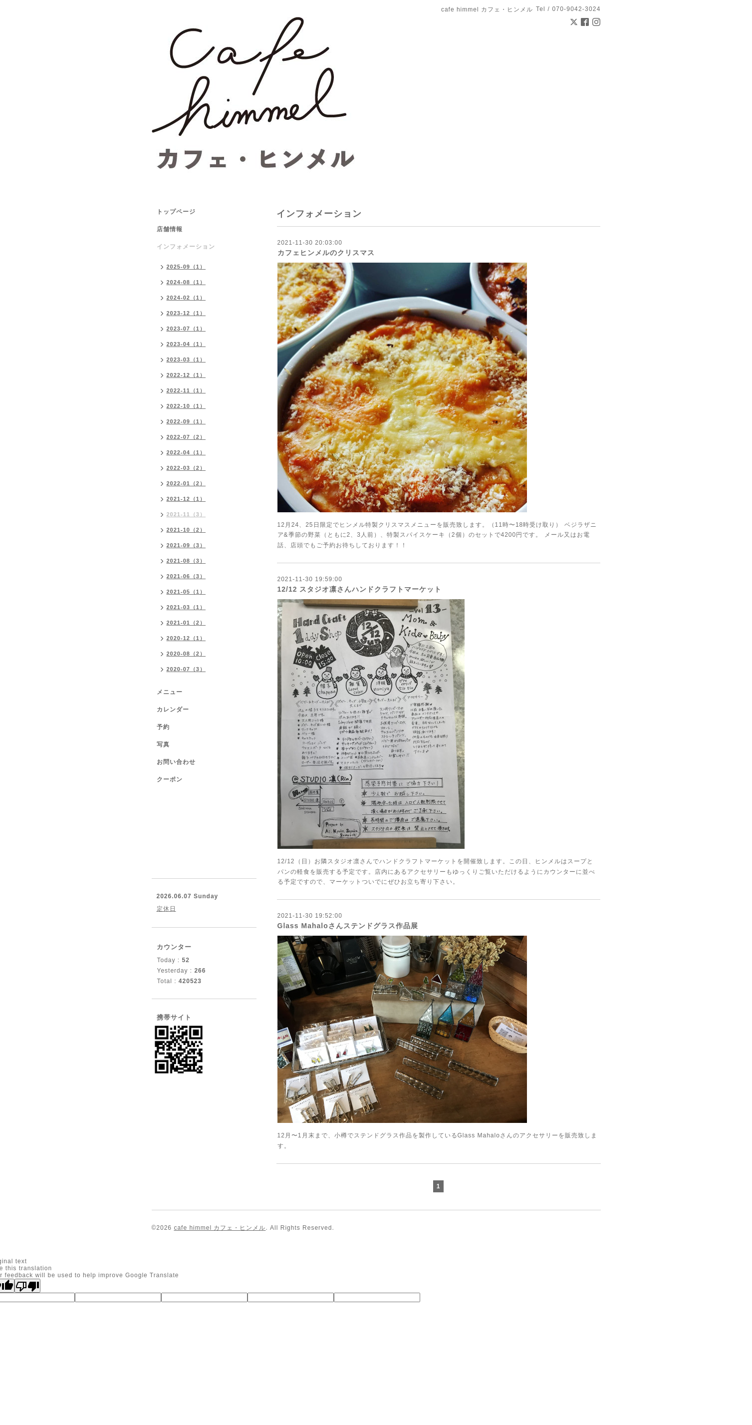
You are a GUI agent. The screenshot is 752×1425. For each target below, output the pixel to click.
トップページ (176, 211)
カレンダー (173, 709)
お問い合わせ (176, 761)
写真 (163, 744)
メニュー (170, 692)
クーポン (170, 779)
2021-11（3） (186, 514)
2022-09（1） (186, 421)
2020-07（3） (186, 669)
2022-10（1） (186, 406)
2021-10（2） (186, 530)
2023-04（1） (186, 344)
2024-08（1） (186, 282)
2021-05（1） (186, 592)
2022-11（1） (186, 390)
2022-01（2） (186, 483)
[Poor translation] (27, 1286)
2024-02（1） (186, 298)
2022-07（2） (186, 437)
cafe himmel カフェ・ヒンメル (219, 1227)
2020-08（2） (186, 654)
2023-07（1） (186, 329)
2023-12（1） (186, 313)
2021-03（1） (186, 607)
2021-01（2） (186, 623)
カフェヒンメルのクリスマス (326, 253)
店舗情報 (170, 229)
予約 (163, 726)
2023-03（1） (186, 359)
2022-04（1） (186, 452)
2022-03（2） (186, 468)
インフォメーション (186, 246)
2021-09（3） (186, 545)
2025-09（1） (186, 267)
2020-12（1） (186, 638)
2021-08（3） (186, 561)
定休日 (166, 908)
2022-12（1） (186, 375)
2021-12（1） (186, 499)
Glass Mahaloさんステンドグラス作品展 (347, 926)
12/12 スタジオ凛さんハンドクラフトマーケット (359, 589)
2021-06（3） (186, 576)
